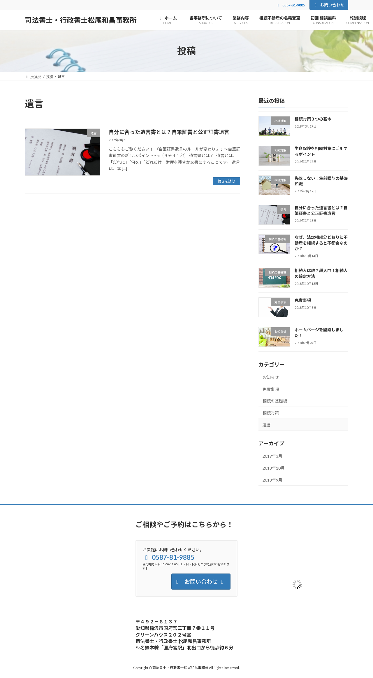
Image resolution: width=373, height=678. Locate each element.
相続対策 (271, 412)
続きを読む (226, 181)
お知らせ (271, 377)
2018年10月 (274, 468)
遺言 (267, 424)
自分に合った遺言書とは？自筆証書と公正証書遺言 (169, 132)
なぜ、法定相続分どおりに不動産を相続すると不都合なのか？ (321, 243)
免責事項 (303, 300)
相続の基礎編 (275, 400)
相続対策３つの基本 (313, 118)
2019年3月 (272, 456)
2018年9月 (272, 479)
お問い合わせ (329, 4)
